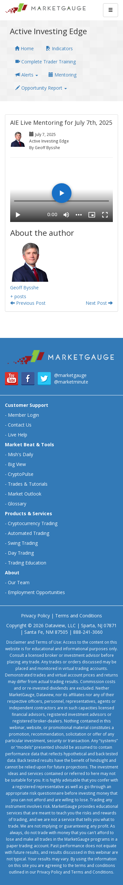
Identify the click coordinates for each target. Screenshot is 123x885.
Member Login (23, 415)
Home (24, 48)
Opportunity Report (41, 88)
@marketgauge (70, 375)
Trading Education (27, 563)
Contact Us (19, 425)
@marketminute (71, 382)
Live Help (17, 434)
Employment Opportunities (36, 592)
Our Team (19, 582)
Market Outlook (24, 494)
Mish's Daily (20, 454)
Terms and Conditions (78, 615)
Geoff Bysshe (24, 287)
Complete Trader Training (45, 61)
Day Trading (21, 553)
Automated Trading (28, 533)
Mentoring (62, 75)
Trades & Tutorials (28, 484)
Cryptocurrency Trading (32, 523)
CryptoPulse (20, 474)
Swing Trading (23, 543)
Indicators (59, 48)
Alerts (26, 75)
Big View (17, 464)
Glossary (17, 503)
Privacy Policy (35, 615)
